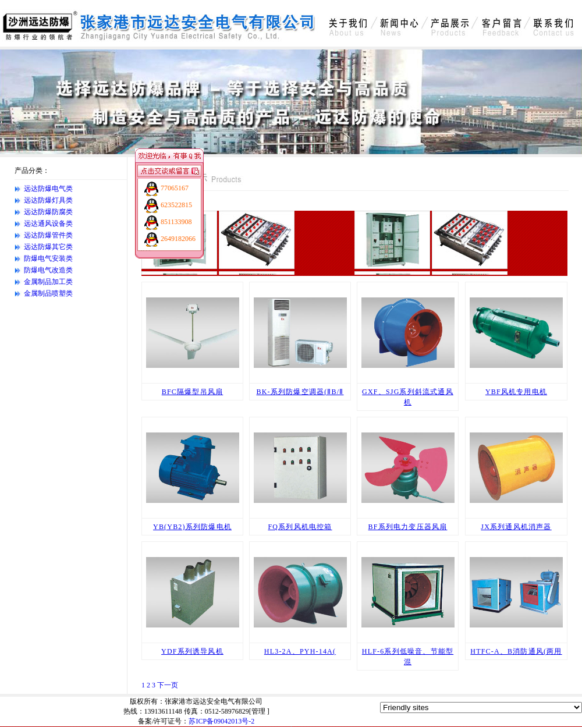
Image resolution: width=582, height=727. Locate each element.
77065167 (175, 188)
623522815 (176, 205)
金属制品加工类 (48, 282)
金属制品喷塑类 (48, 293)
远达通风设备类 (48, 223)
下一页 (167, 685)
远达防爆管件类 (48, 235)
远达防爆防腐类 (48, 212)
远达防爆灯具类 (48, 200)
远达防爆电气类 (48, 189)
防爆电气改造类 (48, 270)
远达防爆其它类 (48, 247)
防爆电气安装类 (48, 258)
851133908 (176, 222)
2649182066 (178, 239)
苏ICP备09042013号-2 (221, 721)
